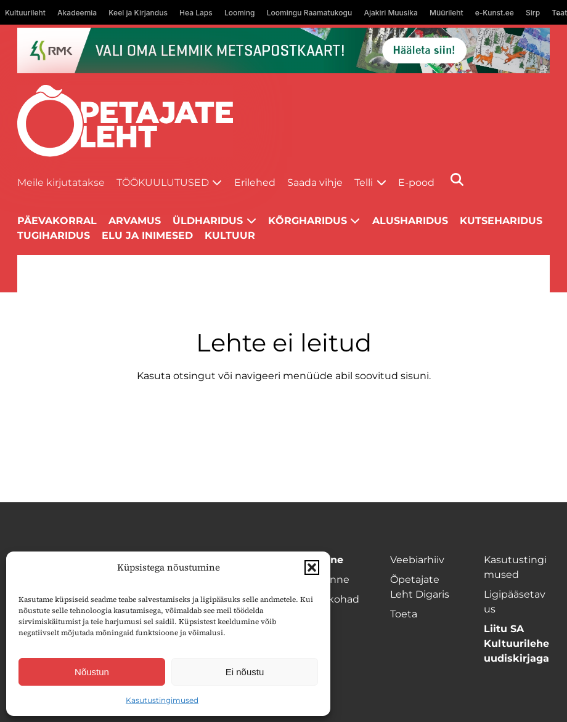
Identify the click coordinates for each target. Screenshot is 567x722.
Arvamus (134, 221)
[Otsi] (457, 179)
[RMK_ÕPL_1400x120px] (283, 50)
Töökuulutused (162, 182)
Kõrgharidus (307, 221)
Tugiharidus (53, 235)
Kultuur (230, 235)
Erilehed (254, 182)
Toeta (403, 614)
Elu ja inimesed (147, 235)
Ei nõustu (245, 672)
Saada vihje (315, 182)
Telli (363, 182)
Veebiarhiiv (417, 560)
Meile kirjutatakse (61, 182)
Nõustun (92, 672)
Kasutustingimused (162, 700)
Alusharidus (410, 221)
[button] (312, 567)
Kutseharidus (501, 221)
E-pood (416, 182)
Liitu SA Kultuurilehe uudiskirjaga (516, 643)
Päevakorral (57, 221)
